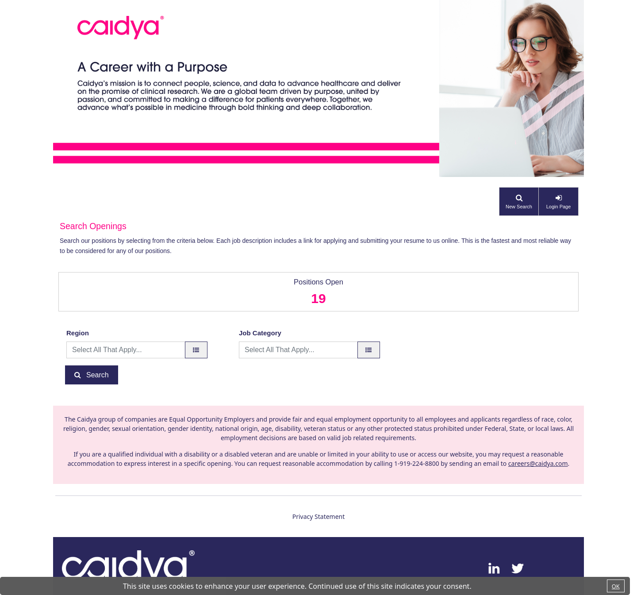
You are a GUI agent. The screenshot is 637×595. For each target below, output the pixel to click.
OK (616, 586)
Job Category (260, 333)
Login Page (558, 206)
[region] (196, 350)
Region (77, 333)
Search (97, 375)
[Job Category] (368, 350)
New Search (519, 206)
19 (318, 298)
